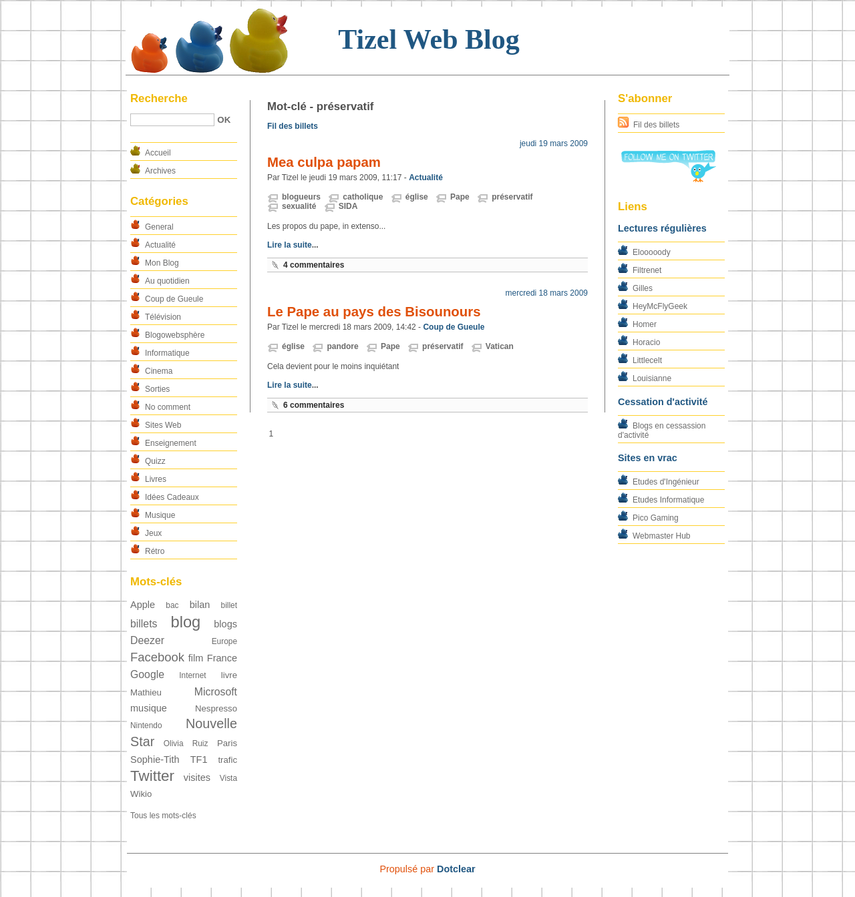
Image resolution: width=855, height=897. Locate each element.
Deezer (147, 640)
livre (229, 675)
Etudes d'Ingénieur (666, 482)
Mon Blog (162, 263)
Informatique (167, 353)
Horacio (646, 342)
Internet (192, 675)
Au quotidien (167, 281)
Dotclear (456, 869)
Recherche (159, 98)
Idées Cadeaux (172, 497)
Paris (227, 743)
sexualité (299, 206)
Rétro (154, 551)
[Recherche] (172, 119)
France (222, 658)
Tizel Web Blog (428, 39)
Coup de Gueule (174, 299)
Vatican (500, 346)
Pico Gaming (656, 518)
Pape (460, 197)
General (159, 227)
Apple (142, 604)
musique (148, 708)
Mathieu (146, 692)
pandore (342, 346)
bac (172, 605)
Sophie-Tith (155, 759)
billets (143, 623)
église (416, 197)
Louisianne (652, 378)
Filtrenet (647, 270)
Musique (160, 515)
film (196, 658)
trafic (227, 760)
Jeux (153, 533)
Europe (224, 641)
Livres (155, 479)
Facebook (157, 657)
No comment (167, 407)
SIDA (348, 206)
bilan (200, 604)
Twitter (152, 776)
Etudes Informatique (668, 500)
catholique (363, 197)
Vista (228, 778)
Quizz (155, 461)
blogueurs (301, 197)
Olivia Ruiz (186, 743)
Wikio (141, 794)
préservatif (512, 197)
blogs (225, 624)
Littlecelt (647, 360)
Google (147, 674)
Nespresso (216, 708)
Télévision (163, 317)
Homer (645, 324)
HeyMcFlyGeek (660, 306)
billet (229, 605)
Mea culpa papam (324, 162)
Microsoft (215, 691)
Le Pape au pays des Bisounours (374, 311)
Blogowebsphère (174, 335)
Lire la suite (289, 245)
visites (197, 777)
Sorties (157, 389)
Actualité (160, 245)
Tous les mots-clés (163, 815)
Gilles (643, 288)
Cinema (158, 371)
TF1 (199, 759)
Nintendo (146, 725)
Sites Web (163, 425)
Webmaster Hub (661, 536)
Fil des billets (656, 124)
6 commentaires (313, 405)
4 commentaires (313, 265)
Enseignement (170, 443)
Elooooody (652, 252)
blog (185, 622)
